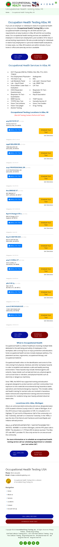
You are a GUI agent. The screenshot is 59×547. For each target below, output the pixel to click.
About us (10, 494)
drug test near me (35, 537)
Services (9, 498)
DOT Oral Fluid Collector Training (38, 533)
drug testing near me (28, 535)
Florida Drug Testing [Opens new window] (32, 531)
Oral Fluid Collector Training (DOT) (16, 533)
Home (7, 12)
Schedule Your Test (38, 57)
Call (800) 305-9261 (18, 57)
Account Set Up (12, 508)
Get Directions (48, 135)
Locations (10, 501)
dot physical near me (42, 535)
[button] (41, 4)
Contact (9, 505)
